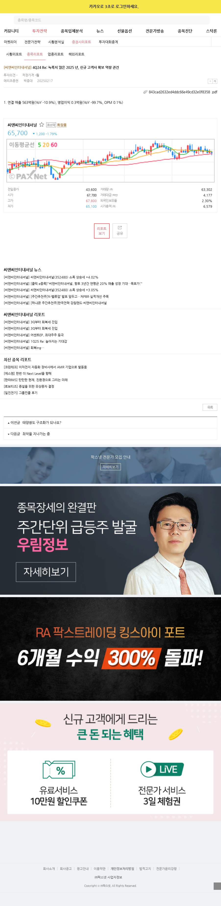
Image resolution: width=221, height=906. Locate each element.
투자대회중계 (108, 42)
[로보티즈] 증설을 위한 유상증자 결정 (29, 386)
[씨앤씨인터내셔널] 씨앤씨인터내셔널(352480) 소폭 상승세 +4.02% (51, 277)
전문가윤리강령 (166, 868)
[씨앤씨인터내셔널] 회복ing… (24, 348)
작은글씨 (210, 81)
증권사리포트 (81, 42)
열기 (217, 886)
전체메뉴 (216, 20)
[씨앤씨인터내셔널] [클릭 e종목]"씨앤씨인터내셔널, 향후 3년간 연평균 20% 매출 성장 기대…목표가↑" (73, 283)
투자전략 (39, 31)
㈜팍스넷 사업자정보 (108, 877)
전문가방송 (155, 31)
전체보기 (216, 42)
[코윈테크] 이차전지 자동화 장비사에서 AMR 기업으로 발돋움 (45, 367)
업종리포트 (56, 54)
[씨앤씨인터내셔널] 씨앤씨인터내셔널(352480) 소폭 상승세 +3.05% (51, 290)
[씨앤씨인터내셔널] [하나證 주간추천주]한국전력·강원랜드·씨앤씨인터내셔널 (55, 303)
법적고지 (145, 868)
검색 (205, 20)
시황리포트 (14, 54)
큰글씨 (214, 81)
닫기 (214, 7)
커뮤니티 (11, 31)
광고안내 (83, 868)
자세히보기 (110, 467)
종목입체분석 (72, 31)
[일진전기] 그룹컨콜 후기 (20, 393)
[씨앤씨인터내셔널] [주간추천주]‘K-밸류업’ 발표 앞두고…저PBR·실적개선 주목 (56, 296)
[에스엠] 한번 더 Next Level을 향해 (27, 373)
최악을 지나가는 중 (36, 433)
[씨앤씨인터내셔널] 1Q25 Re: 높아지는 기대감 (35, 341)
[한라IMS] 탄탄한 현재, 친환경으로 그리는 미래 (36, 380)
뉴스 (100, 31)
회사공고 (66, 868)
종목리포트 (35, 54)
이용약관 (99, 868)
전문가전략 (32, 42)
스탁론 (211, 31)
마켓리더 (10, 42)
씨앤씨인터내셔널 (22, 125)
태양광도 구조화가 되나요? (42, 422)
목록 (210, 407)
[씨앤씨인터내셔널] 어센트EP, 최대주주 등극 (34, 335)
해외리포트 (76, 54)
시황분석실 (56, 42)
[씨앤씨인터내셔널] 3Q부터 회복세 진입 (31, 322)
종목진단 (185, 31)
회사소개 (49, 868)
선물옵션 (124, 31)
